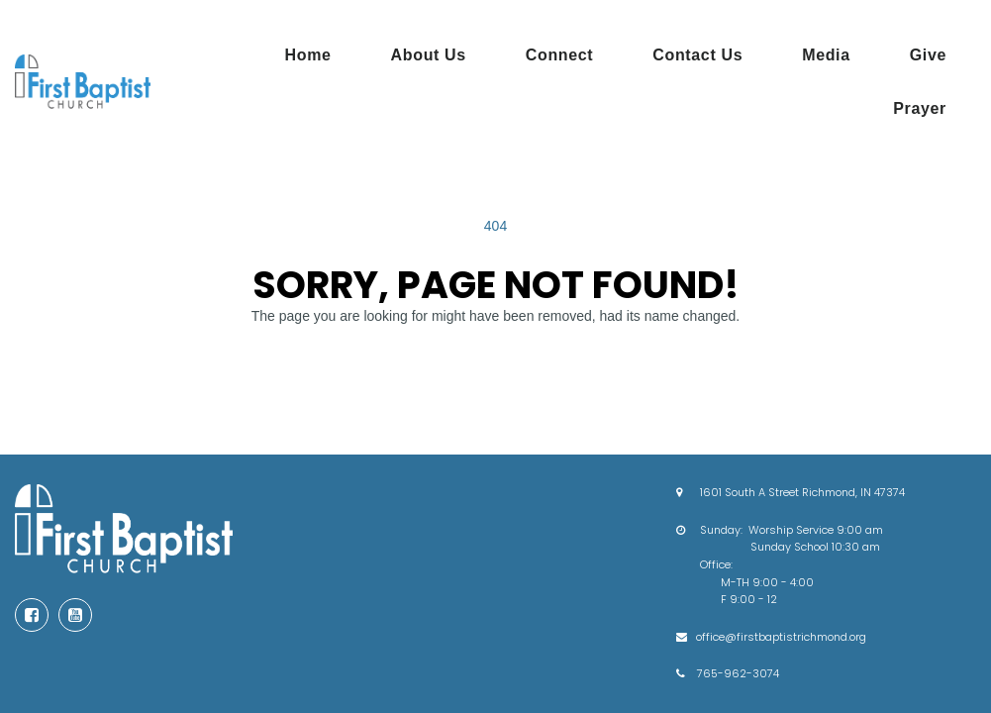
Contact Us (697, 55)
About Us (428, 55)
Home (308, 55)
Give (928, 55)
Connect (559, 55)
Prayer (919, 108)
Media (826, 55)
